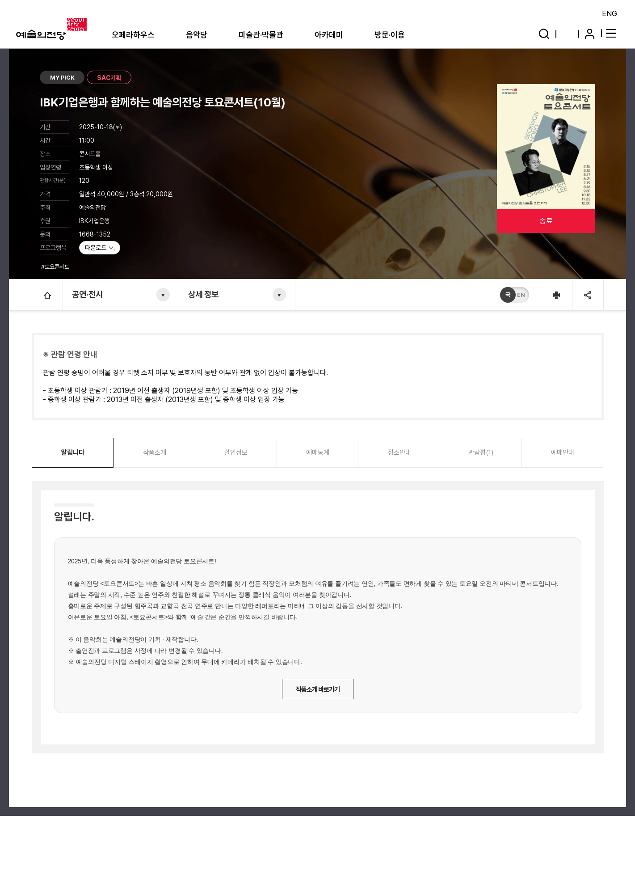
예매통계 (317, 452)
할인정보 (236, 452)
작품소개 (154, 452)
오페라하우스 (133, 34)
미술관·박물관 (261, 34)
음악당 (196, 34)
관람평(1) (480, 452)
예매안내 (562, 452)
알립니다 (72, 452)
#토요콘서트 (56, 266)
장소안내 (399, 452)
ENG (609, 13)
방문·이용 (389, 34)
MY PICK (62, 77)
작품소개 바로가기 (318, 689)
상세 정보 (203, 294)
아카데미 (329, 34)
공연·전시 (87, 294)
